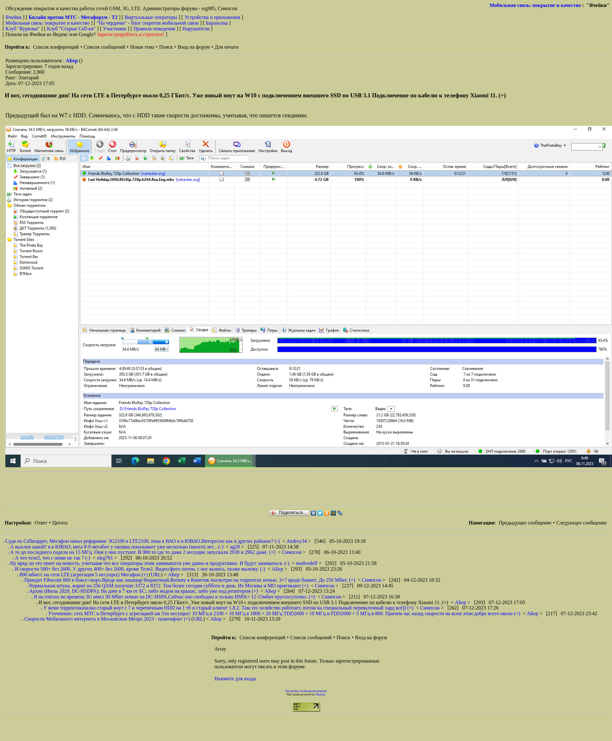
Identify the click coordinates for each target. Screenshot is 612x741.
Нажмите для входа (235, 678)
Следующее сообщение (581, 522)
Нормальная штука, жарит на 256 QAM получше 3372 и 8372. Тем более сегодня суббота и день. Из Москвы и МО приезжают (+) (168, 585)
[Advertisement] (119, 489)
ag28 (235, 546)
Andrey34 (297, 541)
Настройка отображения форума (306, 691)
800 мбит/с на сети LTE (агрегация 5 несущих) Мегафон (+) (84, 574)
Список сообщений (104, 47)
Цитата (59, 522)
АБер (72, 60)
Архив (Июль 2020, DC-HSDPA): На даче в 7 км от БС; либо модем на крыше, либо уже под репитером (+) (143, 591)
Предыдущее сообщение (525, 522)
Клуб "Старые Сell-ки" (71, 28)
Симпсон (292, 552)
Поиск (166, 47)
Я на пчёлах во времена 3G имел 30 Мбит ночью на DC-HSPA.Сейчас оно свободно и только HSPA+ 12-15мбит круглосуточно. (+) (174, 596)
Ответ (40, 522)
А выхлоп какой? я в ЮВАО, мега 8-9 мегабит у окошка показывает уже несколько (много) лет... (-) (116, 546)
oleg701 (105, 557)
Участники (114, 28)
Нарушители (195, 28)
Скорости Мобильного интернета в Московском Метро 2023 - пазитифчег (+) (107, 619)
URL (156, 574)
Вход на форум (193, 47)
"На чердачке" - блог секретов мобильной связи (148, 23)
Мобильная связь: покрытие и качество (535, 5)
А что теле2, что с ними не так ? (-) (52, 557)
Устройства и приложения (212, 17)
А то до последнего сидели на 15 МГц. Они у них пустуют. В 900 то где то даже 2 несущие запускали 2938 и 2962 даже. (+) (142, 552)
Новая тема (142, 47)
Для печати (227, 47)
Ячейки (14, 17)
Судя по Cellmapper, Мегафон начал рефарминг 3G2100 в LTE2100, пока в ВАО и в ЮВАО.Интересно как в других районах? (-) (142, 541)
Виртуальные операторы (151, 17)
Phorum (320, 694)
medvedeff (307, 563)
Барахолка (217, 23)
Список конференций (56, 47)
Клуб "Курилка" (22, 28)
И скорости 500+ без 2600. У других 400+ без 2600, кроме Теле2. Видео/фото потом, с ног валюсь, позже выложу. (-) (140, 569)
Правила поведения (154, 28)
